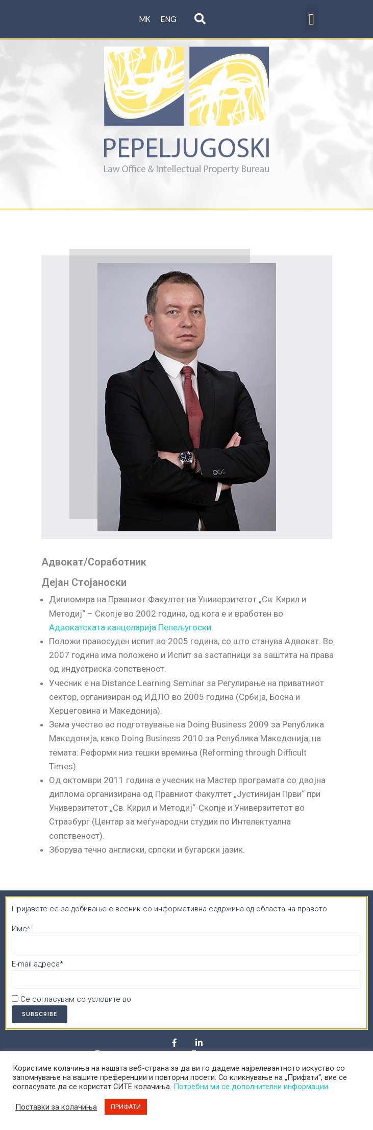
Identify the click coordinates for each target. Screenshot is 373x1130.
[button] (311, 19)
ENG (169, 19)
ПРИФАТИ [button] (126, 1107)
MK (145, 19)
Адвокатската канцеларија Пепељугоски (130, 627)
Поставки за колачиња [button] (56, 1107)
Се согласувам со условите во (116, 999)
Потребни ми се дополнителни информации (250, 1086)
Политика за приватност (176, 999)
